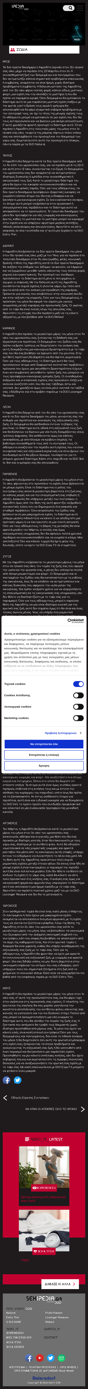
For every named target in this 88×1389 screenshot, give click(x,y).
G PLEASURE (13, 1322)
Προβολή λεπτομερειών (61, 733)
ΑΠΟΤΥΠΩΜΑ (17, 1367)
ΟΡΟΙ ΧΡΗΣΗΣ (68, 1367)
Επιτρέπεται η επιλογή (44, 754)
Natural (10, 1312)
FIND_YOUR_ (19, 1308)
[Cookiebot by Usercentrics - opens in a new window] (67, 621)
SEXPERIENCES (15, 1333)
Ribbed (49, 1322)
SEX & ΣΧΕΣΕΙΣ (15, 1346)
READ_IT (12, 1329)
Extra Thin (12, 1317)
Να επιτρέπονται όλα (44, 744)
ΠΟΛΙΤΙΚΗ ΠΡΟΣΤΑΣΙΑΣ (42, 1367)
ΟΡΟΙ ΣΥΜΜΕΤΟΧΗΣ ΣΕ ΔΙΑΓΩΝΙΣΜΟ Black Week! (44, 1370)
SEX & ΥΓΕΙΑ (13, 1342)
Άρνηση (44, 765)
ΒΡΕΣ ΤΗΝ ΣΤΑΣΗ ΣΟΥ (19, 1337)
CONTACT (51, 1337)
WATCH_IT (52, 1329)
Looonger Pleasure (57, 1317)
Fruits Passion (54, 1312)
